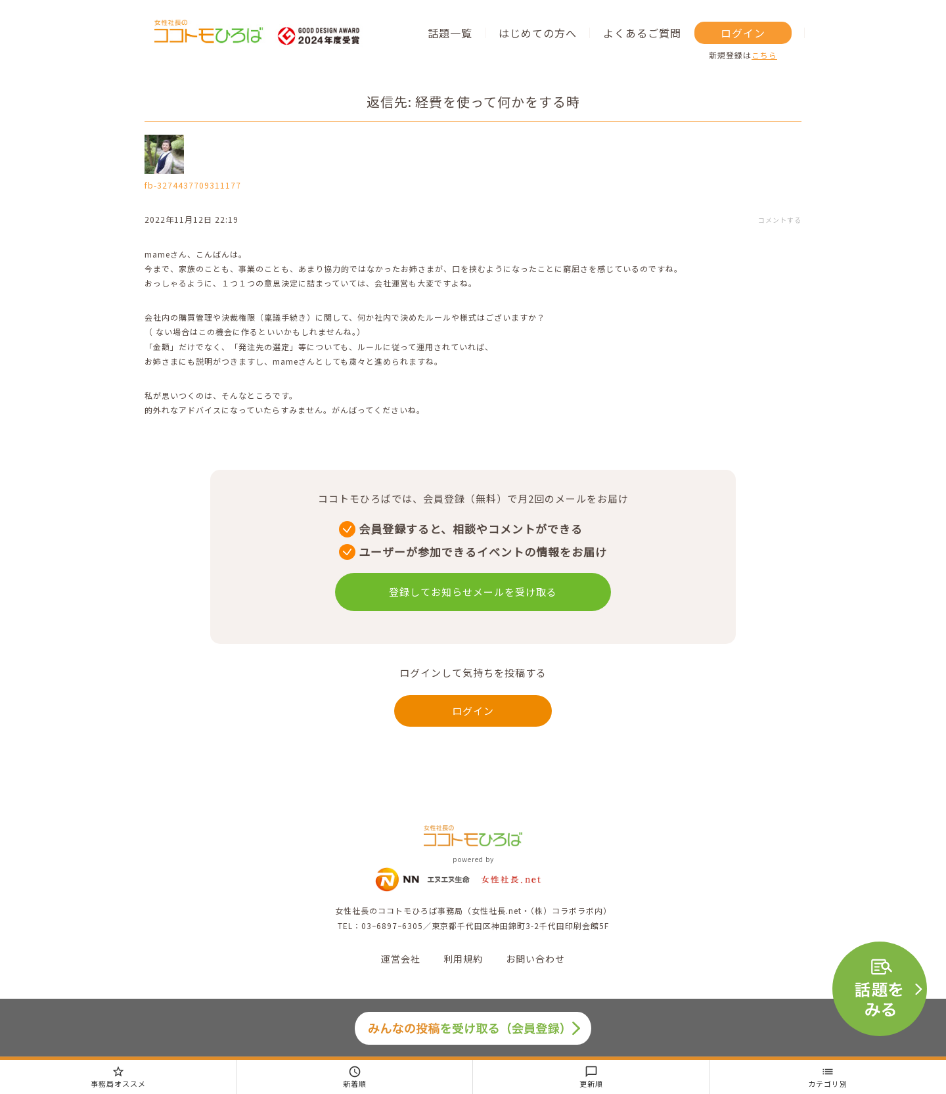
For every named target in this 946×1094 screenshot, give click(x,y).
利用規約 (463, 958)
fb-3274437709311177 (193, 185)
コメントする (779, 220)
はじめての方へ (538, 33)
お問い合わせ (535, 958)
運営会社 (400, 958)
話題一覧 (450, 33)
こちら (764, 54)
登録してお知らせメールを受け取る (473, 592)
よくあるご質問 (642, 33)
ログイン (743, 33)
